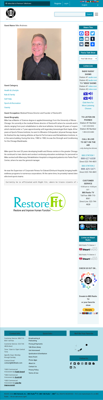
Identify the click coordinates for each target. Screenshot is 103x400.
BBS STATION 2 (88, 166)
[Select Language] (89, 5)
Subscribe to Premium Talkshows (18, 3)
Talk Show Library (35, 347)
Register (57, 3)
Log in (66, 3)
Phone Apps (33, 360)
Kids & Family (9, 95)
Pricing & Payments (36, 344)
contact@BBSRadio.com (13, 363)
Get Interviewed (34, 350)
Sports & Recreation (12, 103)
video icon (93, 86)
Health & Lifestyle (11, 90)
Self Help (8, 99)
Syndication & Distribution (38, 354)
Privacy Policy (34, 370)
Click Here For (88, 103)
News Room (33, 357)
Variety (7, 107)
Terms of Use (33, 373)
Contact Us (33, 366)
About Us (32, 363)
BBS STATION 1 (88, 155)
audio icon (93, 77)
